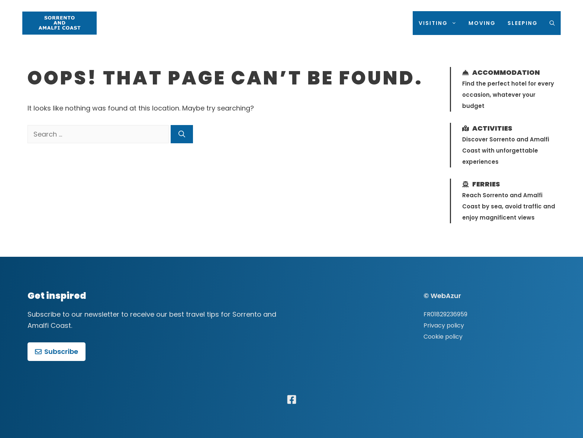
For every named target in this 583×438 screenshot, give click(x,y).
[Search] (182, 134)
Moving (482, 23)
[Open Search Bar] (552, 23)
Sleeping (523, 23)
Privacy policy (443, 325)
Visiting (441, 23)
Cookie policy (443, 336)
